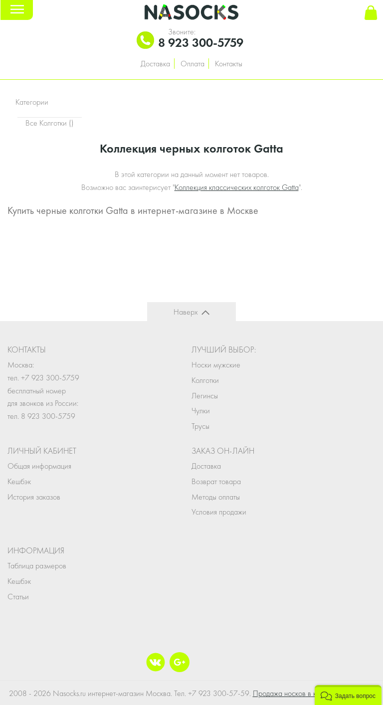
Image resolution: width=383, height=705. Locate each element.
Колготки (205, 380)
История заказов (33, 497)
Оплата (192, 63)
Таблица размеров (36, 565)
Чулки (201, 410)
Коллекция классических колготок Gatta (237, 187)
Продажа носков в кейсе (292, 693)
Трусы (200, 426)
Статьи (18, 596)
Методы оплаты (216, 497)
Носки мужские (216, 364)
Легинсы (205, 395)
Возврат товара (216, 481)
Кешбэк (19, 481)
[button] (348, 695)
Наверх (185, 312)
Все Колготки (49, 123)
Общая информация (39, 466)
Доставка (155, 63)
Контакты (228, 63)
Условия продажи (219, 512)
